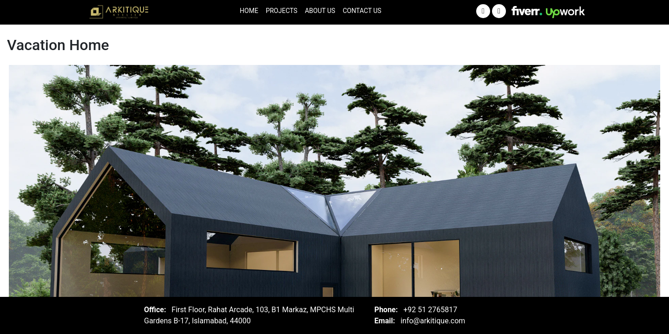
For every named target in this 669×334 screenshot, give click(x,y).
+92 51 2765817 (430, 309)
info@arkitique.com (432, 320)
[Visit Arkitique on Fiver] (527, 10)
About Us (320, 10)
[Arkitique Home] (120, 12)
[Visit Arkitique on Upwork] (565, 12)
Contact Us (362, 10)
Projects (281, 10)
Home (249, 10)
